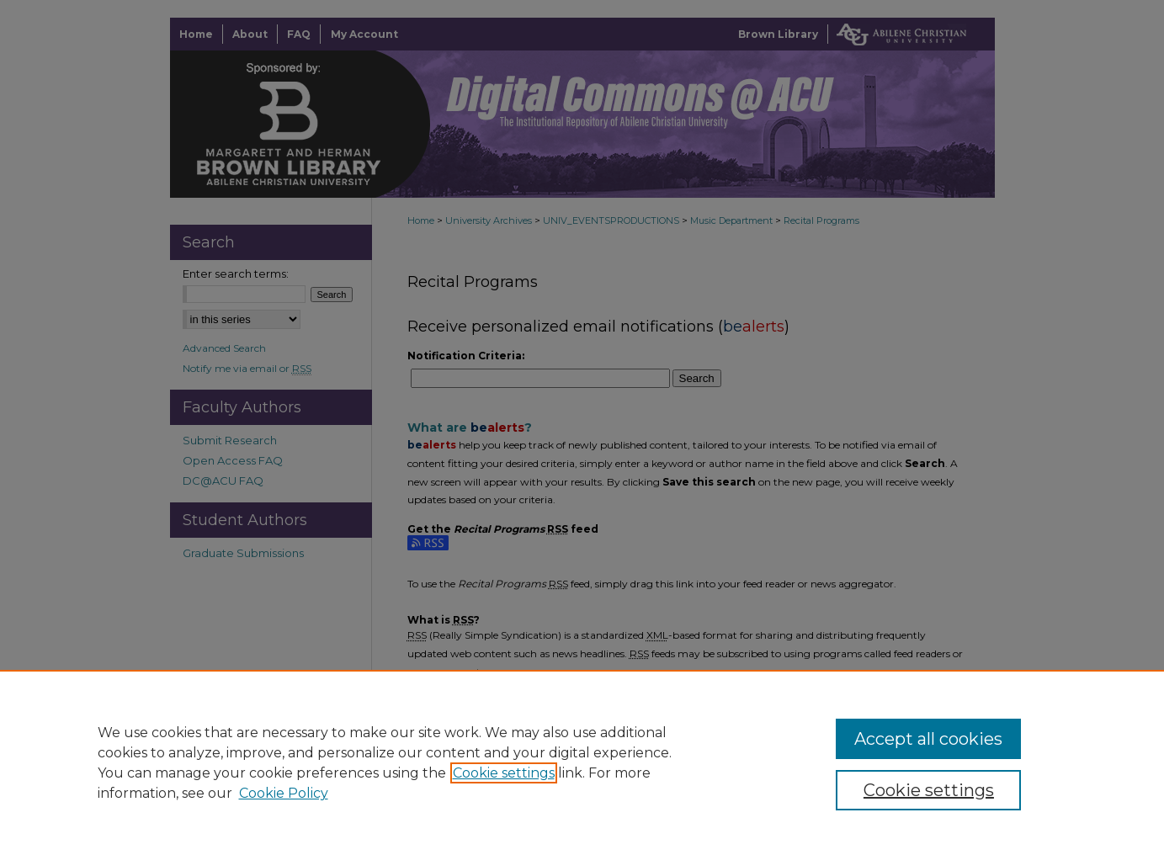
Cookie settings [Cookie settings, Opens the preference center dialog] (929, 790)
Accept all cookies (928, 739)
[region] (582, 762)
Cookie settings (504, 773)
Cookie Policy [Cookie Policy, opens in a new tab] (283, 793)
